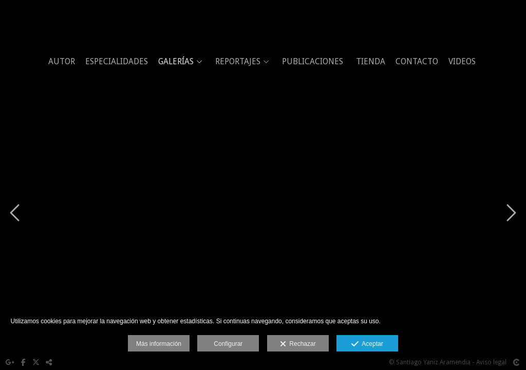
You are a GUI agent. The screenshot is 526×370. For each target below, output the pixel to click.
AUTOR (61, 61)
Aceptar (367, 344)
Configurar (228, 343)
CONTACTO (417, 61)
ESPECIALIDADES (116, 61)
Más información (158, 343)
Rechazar (298, 344)
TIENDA (370, 61)
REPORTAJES (237, 61)
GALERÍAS (176, 61)
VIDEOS (462, 61)
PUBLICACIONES (312, 61)
